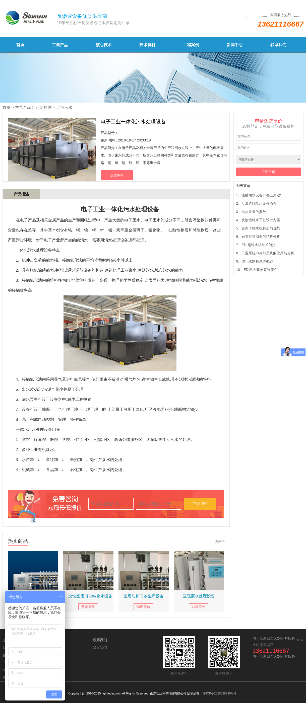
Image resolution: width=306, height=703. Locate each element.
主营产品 (60, 45)
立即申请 (268, 172)
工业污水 (64, 107)
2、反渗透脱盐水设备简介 (256, 203)
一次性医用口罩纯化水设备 (88, 596)
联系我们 (278, 45)
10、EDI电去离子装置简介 (257, 270)
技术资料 (147, 45)
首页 (20, 45)
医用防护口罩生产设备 (144, 596)
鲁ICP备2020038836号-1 (219, 693)
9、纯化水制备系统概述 (254, 261)
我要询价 (117, 175)
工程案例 (191, 45)
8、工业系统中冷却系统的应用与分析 (265, 253)
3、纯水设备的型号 (251, 212)
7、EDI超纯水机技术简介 (256, 245)
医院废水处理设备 (199, 596)
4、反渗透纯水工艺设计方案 (258, 220)
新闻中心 (235, 45)
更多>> (220, 541)
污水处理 (44, 107)
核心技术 (104, 45)
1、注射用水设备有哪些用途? (259, 195)
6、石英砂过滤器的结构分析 (258, 237)
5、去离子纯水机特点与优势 (258, 228)
